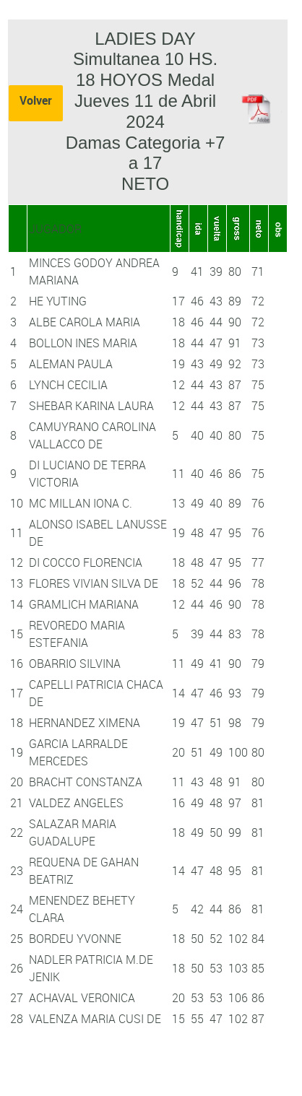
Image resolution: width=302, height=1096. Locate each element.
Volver (36, 100)
